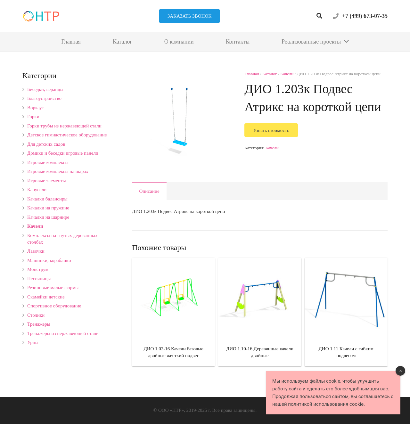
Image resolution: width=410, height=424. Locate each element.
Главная (251, 73)
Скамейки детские (46, 296)
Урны (32, 342)
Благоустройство (44, 98)
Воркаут (35, 107)
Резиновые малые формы (52, 287)
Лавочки (36, 251)
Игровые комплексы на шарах (57, 171)
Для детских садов (46, 144)
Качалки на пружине (48, 207)
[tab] (149, 191)
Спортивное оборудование (54, 305)
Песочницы (39, 278)
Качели (286, 73)
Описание (149, 191)
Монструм (37, 269)
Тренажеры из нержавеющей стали (63, 333)
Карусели (36, 189)
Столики (36, 315)
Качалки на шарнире (48, 217)
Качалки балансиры (47, 198)
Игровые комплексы (48, 162)
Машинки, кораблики (49, 260)
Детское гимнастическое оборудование (67, 134)
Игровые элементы (46, 180)
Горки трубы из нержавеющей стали (64, 125)
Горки (33, 116)
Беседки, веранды (45, 89)
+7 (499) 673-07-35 (365, 16)
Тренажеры (38, 324)
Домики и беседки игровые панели (62, 153)
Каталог (269, 73)
